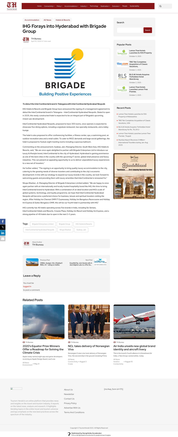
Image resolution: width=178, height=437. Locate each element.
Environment (27, 365)
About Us (68, 389)
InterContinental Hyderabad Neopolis (39, 230)
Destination (105, 6)
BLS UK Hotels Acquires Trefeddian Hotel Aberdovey (139, 76)
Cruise (70, 364)
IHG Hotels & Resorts (84, 224)
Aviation (116, 362)
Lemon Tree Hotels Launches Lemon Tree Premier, (138, 89)
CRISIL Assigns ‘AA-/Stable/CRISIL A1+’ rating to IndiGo (51, 264)
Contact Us (69, 398)
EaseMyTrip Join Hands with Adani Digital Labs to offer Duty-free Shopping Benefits (81, 264)
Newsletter (69, 394)
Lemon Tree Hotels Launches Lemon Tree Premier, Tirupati (134, 134)
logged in (27, 286)
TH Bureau (36, 38)
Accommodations (70, 6)
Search (120, 22)
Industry (83, 6)
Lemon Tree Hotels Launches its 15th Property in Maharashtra (132, 115)
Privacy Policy (70, 403)
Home (39, 6)
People (124, 6)
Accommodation (32, 20)
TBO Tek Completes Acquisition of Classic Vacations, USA (134, 121)
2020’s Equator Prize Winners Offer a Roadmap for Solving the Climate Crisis (43, 349)
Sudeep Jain (81, 230)
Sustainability (134, 6)
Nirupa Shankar (65, 230)
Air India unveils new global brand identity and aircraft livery (134, 348)
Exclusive (115, 6)
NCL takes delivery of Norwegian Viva (89, 348)
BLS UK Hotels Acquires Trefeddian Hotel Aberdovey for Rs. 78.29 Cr (134, 128)
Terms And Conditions (74, 412)
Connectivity (48, 6)
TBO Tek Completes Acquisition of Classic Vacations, (138, 64)
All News (47, 20)
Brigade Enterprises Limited (42, 224)
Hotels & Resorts (63, 20)
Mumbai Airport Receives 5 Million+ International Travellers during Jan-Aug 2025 (133, 142)
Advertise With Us (72, 407)
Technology (94, 6)
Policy (59, 6)
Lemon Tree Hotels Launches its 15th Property (140, 51)
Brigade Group (64, 224)
